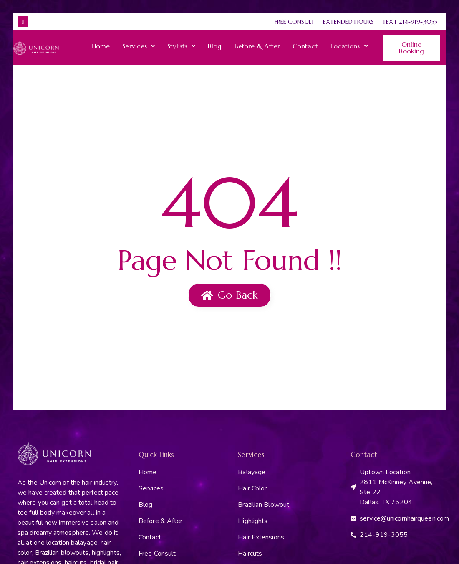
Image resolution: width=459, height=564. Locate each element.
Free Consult (295, 22)
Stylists (181, 46)
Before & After (257, 46)
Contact (305, 46)
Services (138, 46)
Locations (349, 46)
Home (100, 46)
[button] (138, 46)
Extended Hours (348, 22)
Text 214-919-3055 (409, 22)
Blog (215, 46)
